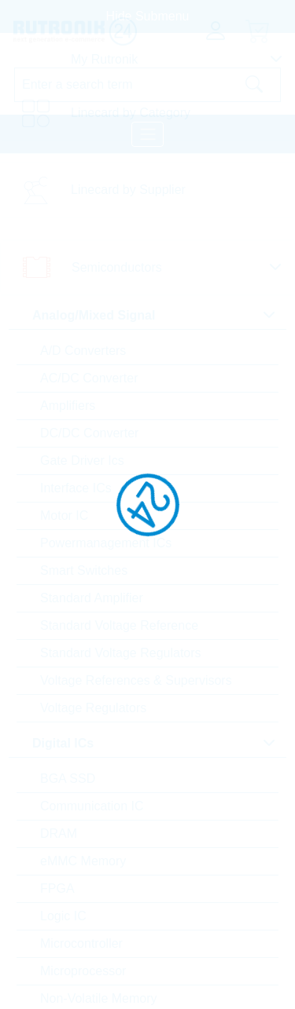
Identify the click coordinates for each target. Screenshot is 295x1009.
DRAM (58, 833)
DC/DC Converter (89, 433)
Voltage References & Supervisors (136, 680)
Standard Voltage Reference (119, 625)
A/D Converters (83, 350)
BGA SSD (67, 778)
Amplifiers (67, 405)
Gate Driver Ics (82, 460)
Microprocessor (83, 971)
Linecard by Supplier (128, 189)
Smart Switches (83, 570)
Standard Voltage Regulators (120, 653)
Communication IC (92, 806)
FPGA (57, 888)
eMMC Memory (83, 861)
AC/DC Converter (89, 378)
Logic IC (63, 916)
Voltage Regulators (93, 708)
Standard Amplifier (91, 598)
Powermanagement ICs (105, 543)
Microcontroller (81, 943)
